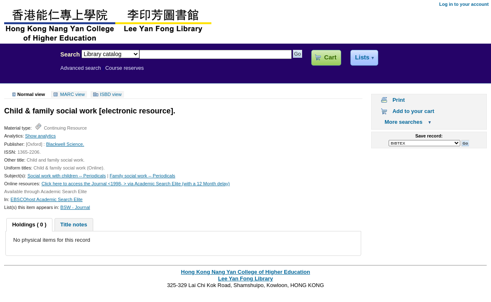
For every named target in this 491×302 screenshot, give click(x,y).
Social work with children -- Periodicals (66, 175)
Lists (362, 57)
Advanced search (80, 68)
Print (398, 100)
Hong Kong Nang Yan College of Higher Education (245, 272)
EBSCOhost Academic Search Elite (46, 199)
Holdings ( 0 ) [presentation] (29, 224)
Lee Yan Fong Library (28, 72)
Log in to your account (464, 4)
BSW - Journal (75, 207)
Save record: (429, 135)
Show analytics (40, 135)
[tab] (29, 224)
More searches (403, 122)
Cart (330, 57)
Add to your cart (413, 111)
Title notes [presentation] (73, 224)
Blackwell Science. (65, 144)
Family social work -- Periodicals (142, 175)
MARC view (72, 94)
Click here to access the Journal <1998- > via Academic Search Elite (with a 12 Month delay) (136, 183)
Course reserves (124, 68)
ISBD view (111, 94)
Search (70, 54)
